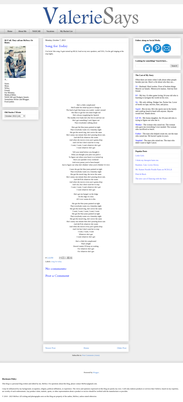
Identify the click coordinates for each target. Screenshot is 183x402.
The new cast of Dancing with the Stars (150, 179)
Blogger (96, 372)
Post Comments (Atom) (91, 355)
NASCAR (36, 31)
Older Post (121, 348)
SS (136, 86)
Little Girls (139, 156)
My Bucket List (66, 31)
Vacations (50, 31)
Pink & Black (140, 174)
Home (9, 31)
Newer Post (50, 348)
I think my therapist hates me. (147, 160)
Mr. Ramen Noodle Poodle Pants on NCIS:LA (153, 170)
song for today (56, 261)
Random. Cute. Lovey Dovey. (147, 165)
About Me (22, 31)
